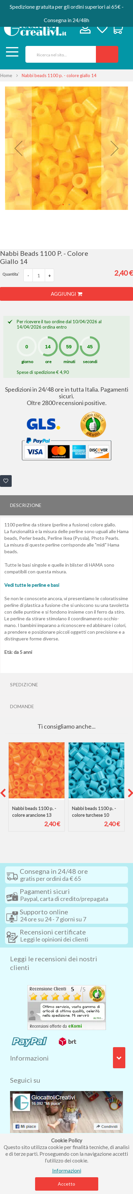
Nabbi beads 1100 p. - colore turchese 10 (94, 812)
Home (6, 75)
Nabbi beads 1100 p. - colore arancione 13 (34, 812)
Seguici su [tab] (25, 1080)
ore (48, 361)
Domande (22, 706)
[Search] (107, 54)
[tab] (66, 505)
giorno (27, 361)
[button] (18, 148)
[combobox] (58, 54)
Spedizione (24, 684)
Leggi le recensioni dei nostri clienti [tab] (53, 963)
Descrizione (25, 505)
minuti (69, 361)
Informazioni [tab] (29, 1058)
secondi (90, 361)
